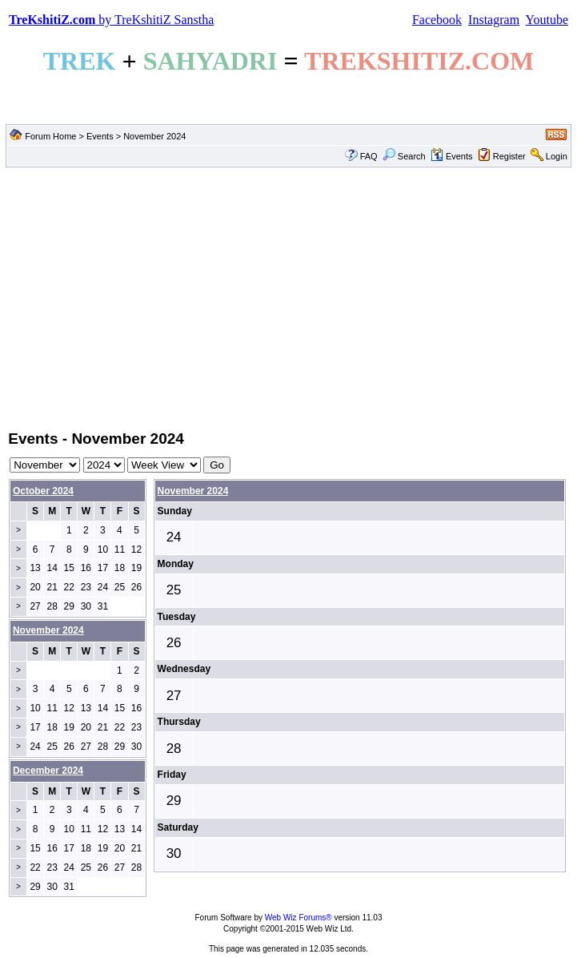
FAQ (369, 156)
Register (509, 156)
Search (404, 156)
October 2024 (43, 491)
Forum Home (50, 136)
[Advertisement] (288, 297)
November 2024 (193, 491)
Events (100, 136)
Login (556, 156)
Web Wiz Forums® (298, 917)
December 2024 (48, 770)
